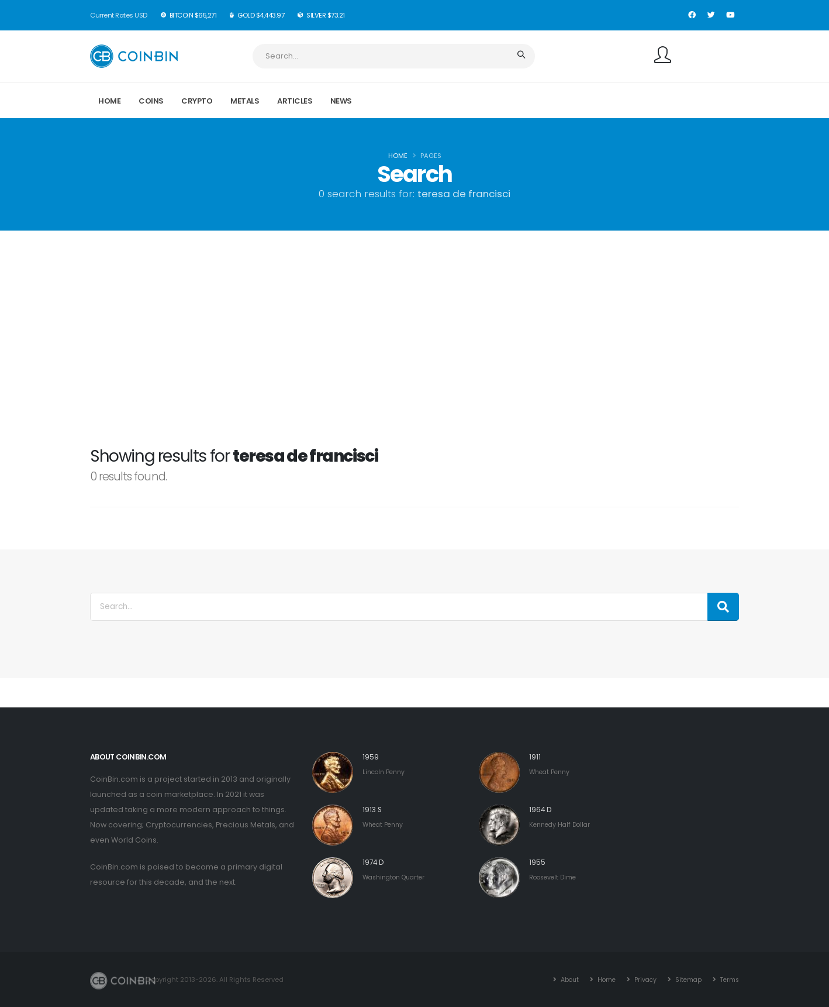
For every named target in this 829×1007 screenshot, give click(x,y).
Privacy (641, 979)
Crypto (196, 100)
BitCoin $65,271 (189, 15)
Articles (294, 100)
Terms (728, 979)
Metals (244, 100)
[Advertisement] (414, 356)
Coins (151, 100)
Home (109, 100)
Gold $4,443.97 (257, 15)
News (341, 100)
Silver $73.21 (321, 15)
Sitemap (685, 979)
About (563, 979)
